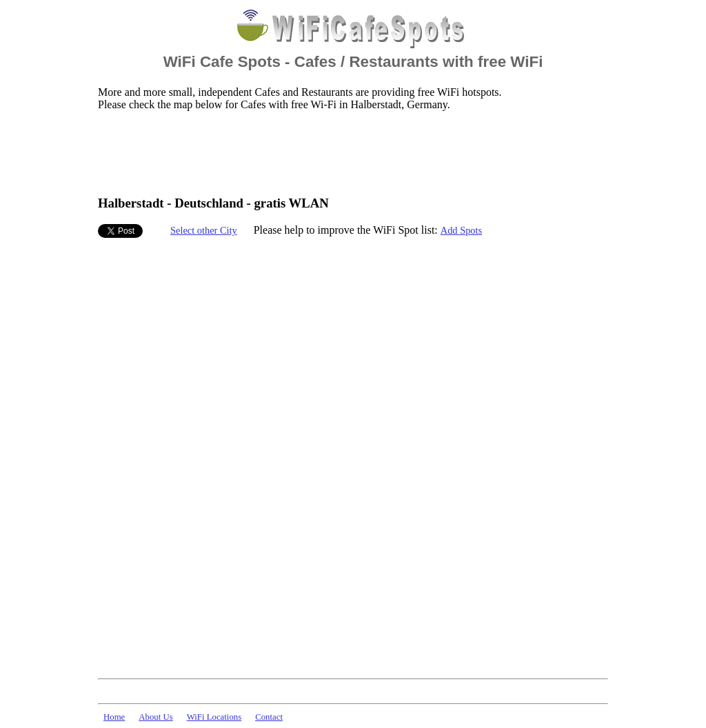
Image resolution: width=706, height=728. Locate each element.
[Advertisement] (349, 152)
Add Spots (461, 230)
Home (114, 717)
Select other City (203, 230)
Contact (269, 717)
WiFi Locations (214, 717)
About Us (155, 717)
